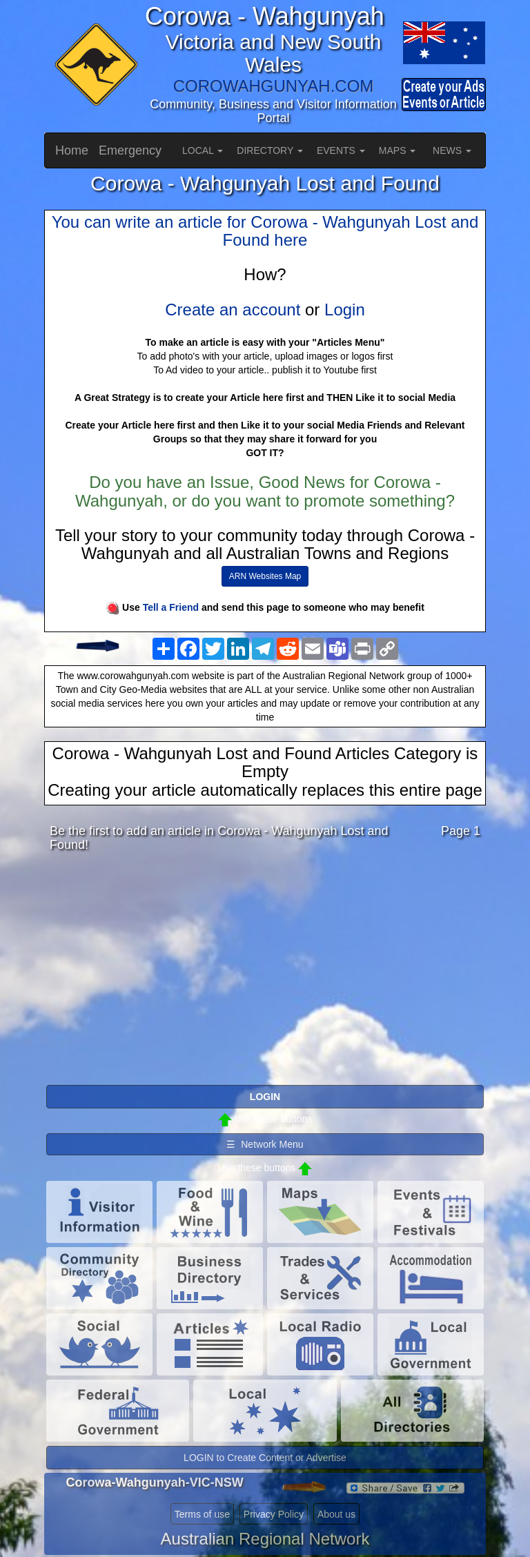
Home (71, 150)
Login (344, 309)
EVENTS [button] (341, 150)
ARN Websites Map (265, 576)
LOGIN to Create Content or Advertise (265, 1457)
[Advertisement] (265, 972)
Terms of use (202, 1514)
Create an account (232, 309)
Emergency (130, 150)
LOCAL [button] (202, 150)
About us (336, 1514)
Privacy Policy (274, 1514)
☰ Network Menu (264, 1144)
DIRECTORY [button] (270, 150)
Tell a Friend (171, 607)
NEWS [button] (452, 150)
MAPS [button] (397, 150)
